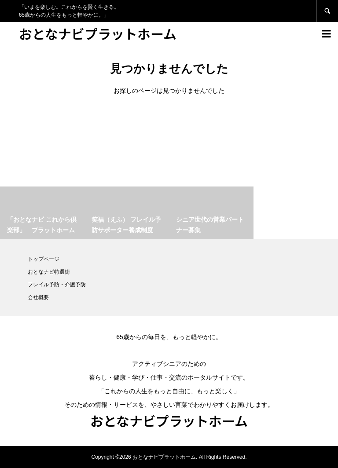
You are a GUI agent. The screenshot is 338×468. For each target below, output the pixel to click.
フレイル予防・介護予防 (57, 285)
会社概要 (38, 297)
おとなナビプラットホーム (97, 33)
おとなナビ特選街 (49, 272)
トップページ (43, 259)
